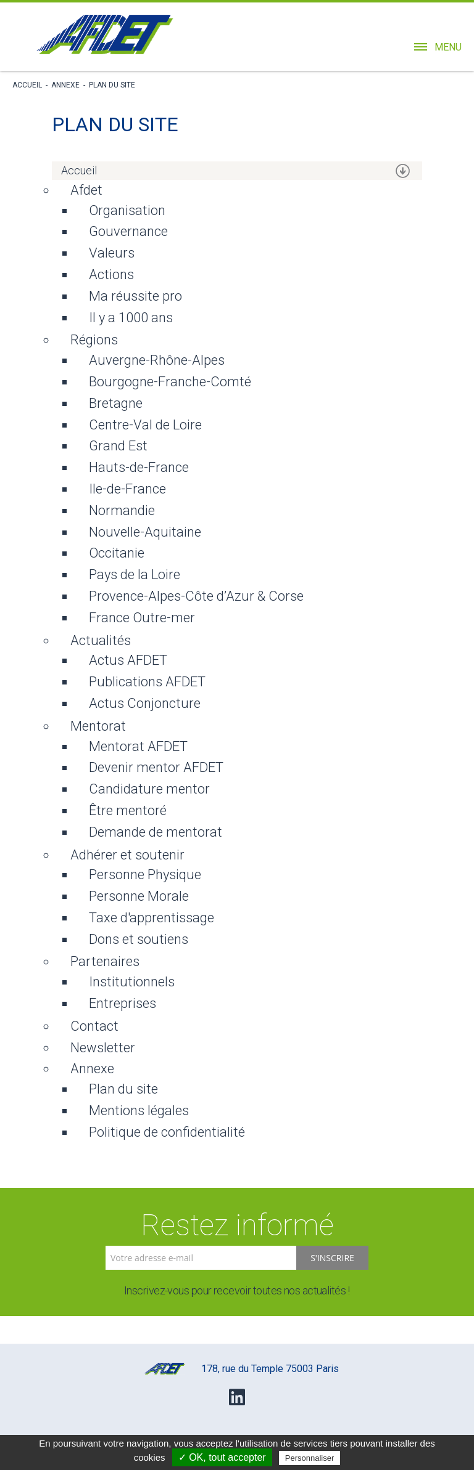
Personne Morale (139, 896)
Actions (111, 274)
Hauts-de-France (139, 467)
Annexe (65, 85)
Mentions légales (139, 1110)
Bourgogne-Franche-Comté (170, 381)
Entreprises (122, 1003)
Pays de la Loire (134, 574)
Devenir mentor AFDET (156, 767)
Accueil (27, 85)
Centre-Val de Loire (145, 424)
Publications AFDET (147, 681)
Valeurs (112, 253)
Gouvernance (128, 231)
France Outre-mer (142, 617)
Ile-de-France (127, 489)
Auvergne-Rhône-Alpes (157, 360)
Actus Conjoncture (145, 703)
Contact (94, 1026)
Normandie (122, 510)
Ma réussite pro (135, 296)
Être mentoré (128, 810)
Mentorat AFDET (138, 746)
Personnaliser (310, 1458)
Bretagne (116, 403)
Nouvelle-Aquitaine (145, 532)
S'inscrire (332, 1258)
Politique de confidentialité (167, 1132)
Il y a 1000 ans (131, 317)
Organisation (127, 210)
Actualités (100, 640)
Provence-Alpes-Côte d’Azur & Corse (196, 596)
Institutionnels (132, 981)
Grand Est (118, 445)
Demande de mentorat (155, 832)
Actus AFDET (128, 660)
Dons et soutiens (138, 939)
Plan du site (112, 85)
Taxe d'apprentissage (151, 917)
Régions (94, 339)
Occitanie (116, 553)
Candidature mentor (149, 789)
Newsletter (102, 1047)
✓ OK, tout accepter (222, 1457)
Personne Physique (145, 874)
